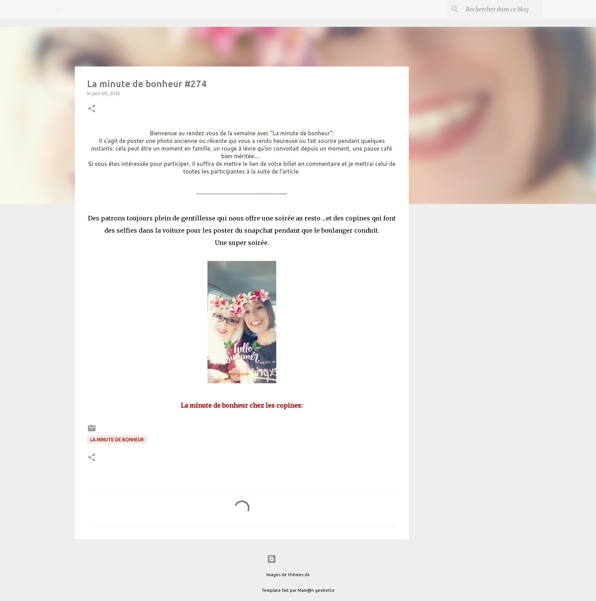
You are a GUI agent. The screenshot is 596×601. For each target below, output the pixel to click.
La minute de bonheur (117, 439)
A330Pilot (320, 574)
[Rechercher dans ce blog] (503, 9)
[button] (91, 109)
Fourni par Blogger (298, 559)
